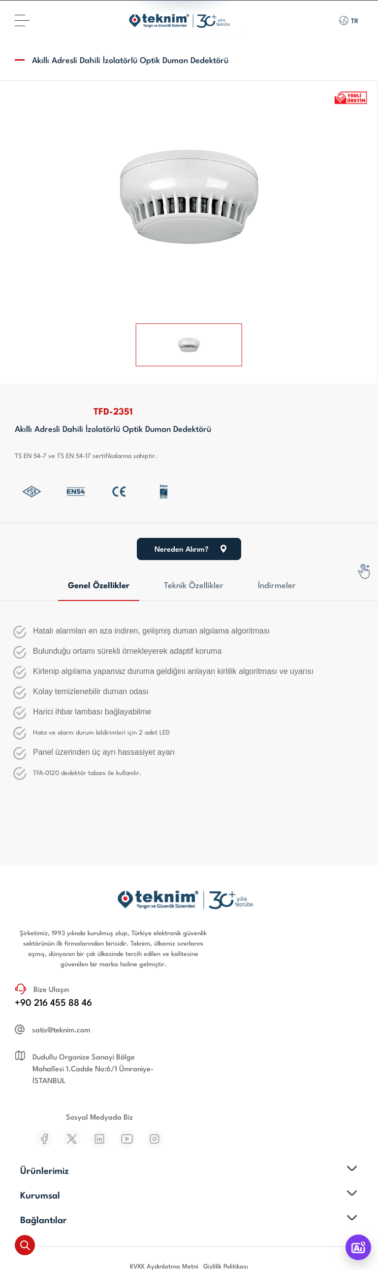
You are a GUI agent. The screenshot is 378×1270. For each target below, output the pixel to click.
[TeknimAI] (358, 1247)
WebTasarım (180, 1248)
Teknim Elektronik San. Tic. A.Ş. (187, 1229)
